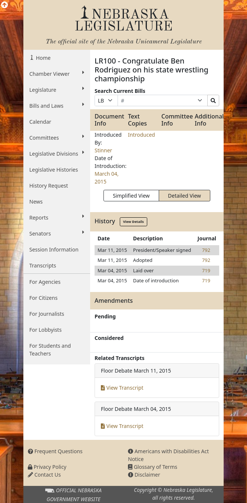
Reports (56, 217)
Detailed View (184, 195)
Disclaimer (144, 474)
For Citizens (43, 297)
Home (42, 57)
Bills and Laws (56, 105)
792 (206, 250)
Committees (56, 137)
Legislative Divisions (56, 153)
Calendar (40, 121)
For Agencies (44, 281)
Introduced (141, 134)
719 (206, 270)
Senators (56, 233)
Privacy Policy (47, 466)
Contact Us (44, 474)
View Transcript (122, 387)
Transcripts (42, 265)
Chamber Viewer (56, 73)
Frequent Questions (55, 451)
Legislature (56, 89)
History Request (48, 185)
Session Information (54, 249)
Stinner (103, 150)
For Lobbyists (45, 329)
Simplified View (131, 195)
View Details (133, 221)
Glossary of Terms (152, 466)
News (36, 201)
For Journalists (46, 313)
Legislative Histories (53, 169)
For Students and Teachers (50, 349)
